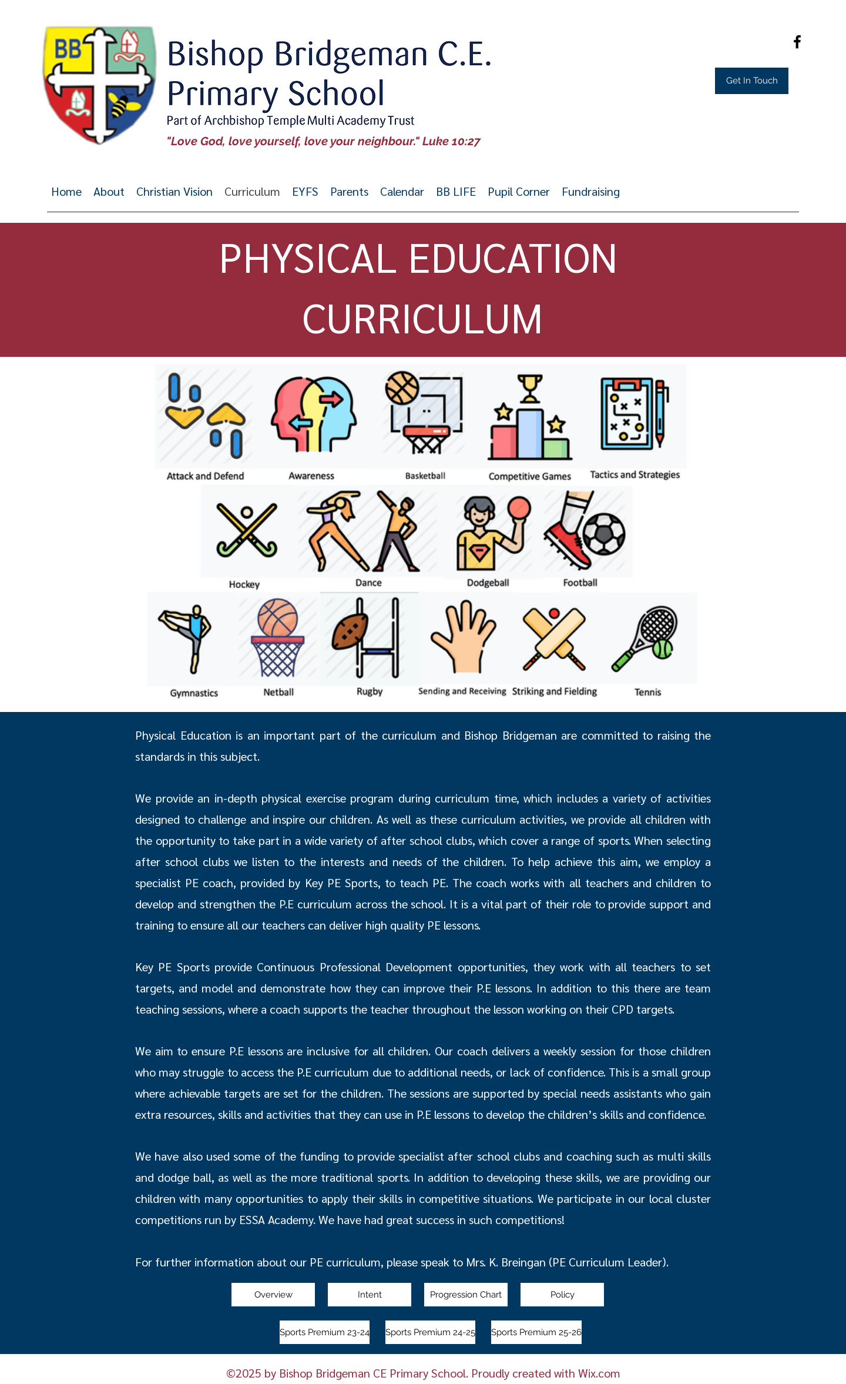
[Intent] (369, 1294)
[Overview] (273, 1294)
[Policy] (562, 1294)
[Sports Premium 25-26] (536, 1332)
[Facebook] (797, 42)
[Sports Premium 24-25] (430, 1332)
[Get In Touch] (751, 81)
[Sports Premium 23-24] (325, 1332)
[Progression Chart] (466, 1294)
